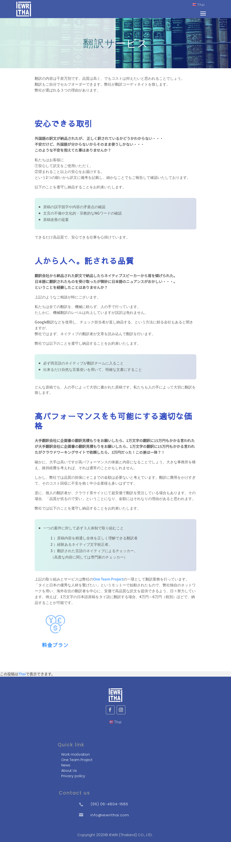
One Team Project (108, 578)
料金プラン (55, 645)
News (65, 765)
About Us (69, 770)
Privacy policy (73, 776)
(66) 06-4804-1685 (109, 804)
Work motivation (75, 754)
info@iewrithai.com (109, 815)
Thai (198, 4)
